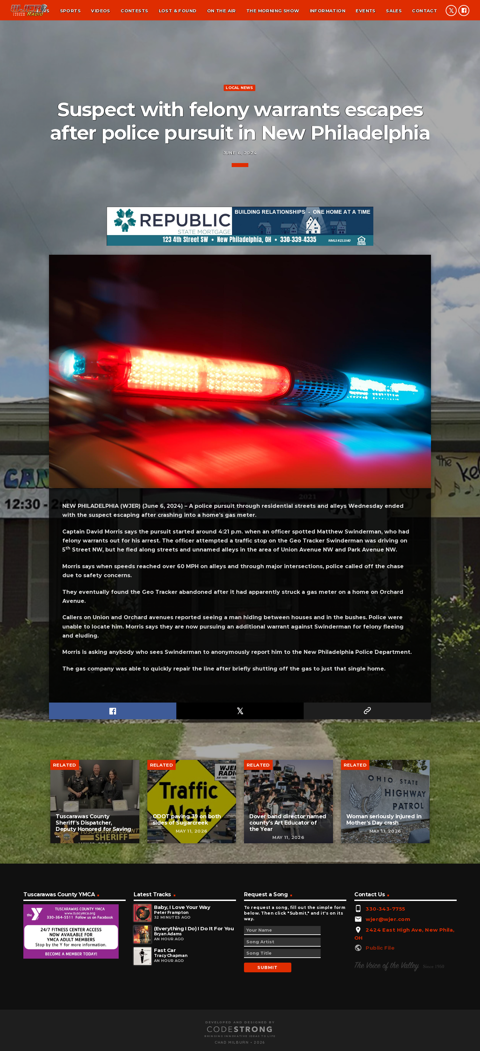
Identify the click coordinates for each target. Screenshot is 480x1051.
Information (327, 10)
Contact (424, 10)
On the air (221, 10)
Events (365, 10)
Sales (394, 10)
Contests (134, 10)
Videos (100, 10)
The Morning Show (272, 10)
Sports (70, 10)
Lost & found (178, 10)
